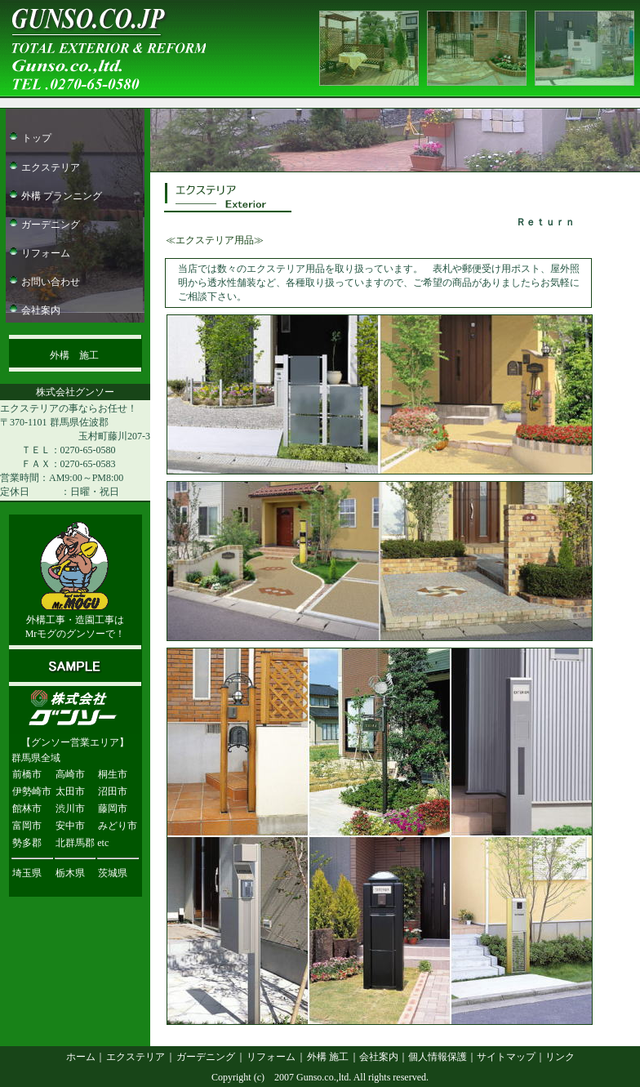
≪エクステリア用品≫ (215, 240)
